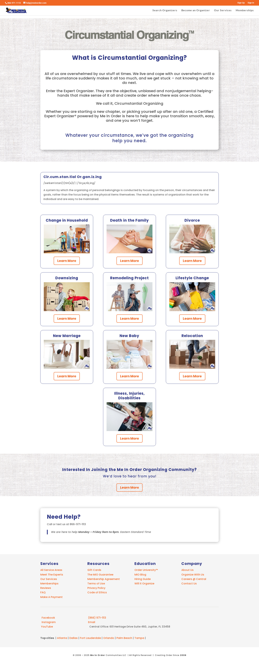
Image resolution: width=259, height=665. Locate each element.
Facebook (47, 618)
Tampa (139, 638)
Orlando (108, 638)
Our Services (223, 10)
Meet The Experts (51, 574)
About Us (187, 570)
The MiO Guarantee (100, 574)
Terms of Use (96, 583)
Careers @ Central (193, 579)
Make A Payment (51, 597)
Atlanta (62, 638)
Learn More (66, 260)
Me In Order (97, 655)
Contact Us (189, 583)
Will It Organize (144, 583)
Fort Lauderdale (90, 638)
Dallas (73, 638)
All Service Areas (51, 570)
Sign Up (241, 3)
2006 (183, 655)
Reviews (45, 588)
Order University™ (146, 570)
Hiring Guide (142, 579)
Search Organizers (164, 10)
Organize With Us (192, 574)
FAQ (43, 592)
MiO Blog (140, 574)
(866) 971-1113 (96, 618)
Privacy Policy (96, 588)
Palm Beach (124, 638)
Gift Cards (94, 570)
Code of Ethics (97, 592)
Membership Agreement (103, 579)
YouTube (46, 627)
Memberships (245, 10)
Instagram (48, 622)
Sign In (251, 3)
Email (91, 622)
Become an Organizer (195, 10)
